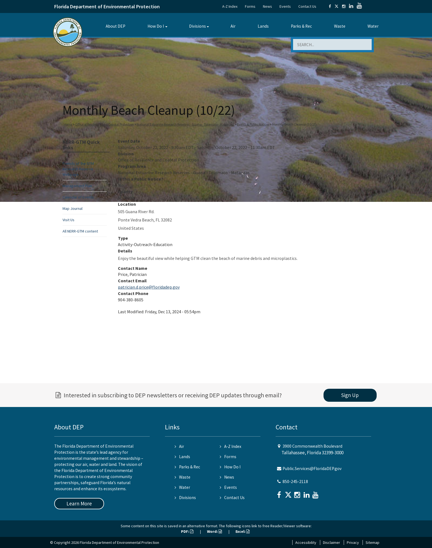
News (267, 6)
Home (68, 124)
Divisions (197, 26)
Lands (263, 26)
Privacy (353, 542)
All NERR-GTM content (80, 231)
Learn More (79, 503)
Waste (339, 26)
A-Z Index (229, 6)
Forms (250, 6)
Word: (214, 531)
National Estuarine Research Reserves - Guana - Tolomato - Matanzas (185, 124)
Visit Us (68, 219)
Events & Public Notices (253, 124)
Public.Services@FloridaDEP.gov (312, 468)
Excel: (243, 531)
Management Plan (77, 185)
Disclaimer (331, 542)
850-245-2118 (295, 481)
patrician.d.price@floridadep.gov (149, 287)
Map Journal (72, 208)
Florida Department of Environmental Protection (107, 6)
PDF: (187, 531)
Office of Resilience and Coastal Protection (104, 124)
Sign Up (350, 395)
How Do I (156, 26)
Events (285, 6)
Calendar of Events (78, 197)
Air (233, 26)
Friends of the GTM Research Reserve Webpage (78, 169)
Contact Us (307, 6)
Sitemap (372, 542)
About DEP (115, 26)
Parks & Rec (301, 26)
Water (373, 26)
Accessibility (305, 542)
